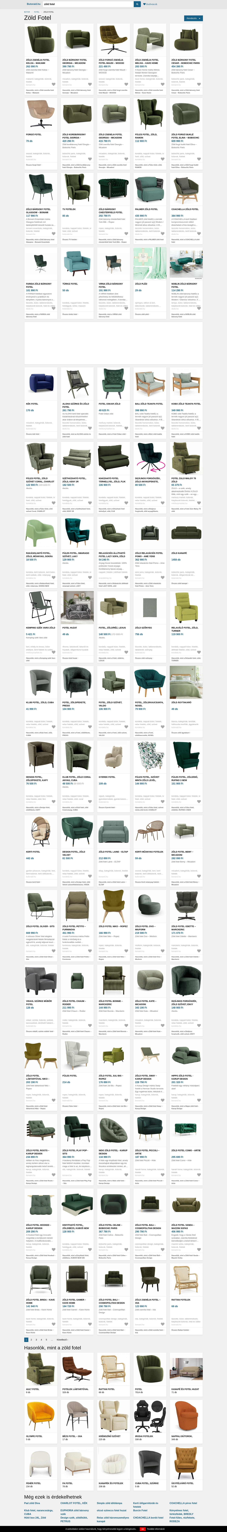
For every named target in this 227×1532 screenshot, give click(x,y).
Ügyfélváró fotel (183, 1483)
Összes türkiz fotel (70, 314)
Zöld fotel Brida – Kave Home (40, 1301)
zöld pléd (141, 284)
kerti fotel (33, 852)
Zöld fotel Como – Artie (186, 1150)
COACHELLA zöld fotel (185, 209)
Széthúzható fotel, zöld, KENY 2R (74, 480)
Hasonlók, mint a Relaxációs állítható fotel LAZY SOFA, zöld (113, 584)
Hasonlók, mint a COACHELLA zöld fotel (186, 241)
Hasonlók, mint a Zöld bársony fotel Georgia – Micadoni (77, 91)
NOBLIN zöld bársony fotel (184, 285)
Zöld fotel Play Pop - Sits (75, 1152)
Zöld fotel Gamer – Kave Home (74, 1301)
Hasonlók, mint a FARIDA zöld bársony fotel (38, 315)
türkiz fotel (70, 284)
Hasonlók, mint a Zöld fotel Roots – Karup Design (40, 1182)
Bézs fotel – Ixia (72, 1436)
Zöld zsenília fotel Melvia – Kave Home (147, 61)
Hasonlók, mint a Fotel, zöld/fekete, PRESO (76, 734)
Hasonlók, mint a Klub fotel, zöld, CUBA (39, 734)
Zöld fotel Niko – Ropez (113, 926)
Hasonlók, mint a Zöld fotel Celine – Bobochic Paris (113, 1257)
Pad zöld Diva (32, 1503)
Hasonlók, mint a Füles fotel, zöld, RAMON (148, 166)
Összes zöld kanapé (179, 583)
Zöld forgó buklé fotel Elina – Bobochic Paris (185, 137)
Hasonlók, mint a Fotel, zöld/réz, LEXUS (111, 659)
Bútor (27, 12)
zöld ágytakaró (181, 702)
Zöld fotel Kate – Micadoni (145, 1002)
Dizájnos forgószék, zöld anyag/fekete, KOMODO (148, 481)
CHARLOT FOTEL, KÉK (74, 1503)
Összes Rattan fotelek (180, 1330)
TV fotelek (69, 209)
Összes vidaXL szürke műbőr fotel (39, 1031)
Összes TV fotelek (70, 239)
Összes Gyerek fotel (107, 807)
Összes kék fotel (32, 434)
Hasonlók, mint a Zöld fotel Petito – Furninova (76, 958)
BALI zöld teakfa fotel (149, 404)
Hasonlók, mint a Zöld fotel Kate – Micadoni (148, 1032)
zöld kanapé (179, 553)
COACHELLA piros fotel (183, 1503)
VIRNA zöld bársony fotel (111, 285)
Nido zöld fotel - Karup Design (113, 1152)
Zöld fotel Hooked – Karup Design (38, 1226)
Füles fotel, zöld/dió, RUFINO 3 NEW (185, 778)
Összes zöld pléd (142, 314)
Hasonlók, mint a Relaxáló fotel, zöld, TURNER (186, 659)
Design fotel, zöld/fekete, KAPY (37, 778)
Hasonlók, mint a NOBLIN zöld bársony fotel (184, 315)
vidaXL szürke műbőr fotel (39, 1002)
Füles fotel (70, 1075)
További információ (156, 1529)
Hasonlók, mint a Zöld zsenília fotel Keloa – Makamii (40, 91)
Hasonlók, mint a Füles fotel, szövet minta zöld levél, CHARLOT (149, 809)
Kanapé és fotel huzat (185, 1389)
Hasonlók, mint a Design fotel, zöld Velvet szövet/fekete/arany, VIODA (76, 883)
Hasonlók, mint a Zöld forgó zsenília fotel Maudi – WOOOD (113, 91)
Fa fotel (68, 1483)
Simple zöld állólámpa (109, 1503)
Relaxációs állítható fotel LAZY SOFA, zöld (112, 555)
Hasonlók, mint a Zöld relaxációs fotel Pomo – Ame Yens (148, 584)
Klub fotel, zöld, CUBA (40, 702)
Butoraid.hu (34, 4)
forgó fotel (33, 134)
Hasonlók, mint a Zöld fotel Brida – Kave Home (40, 1331)
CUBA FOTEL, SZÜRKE (147, 1483)
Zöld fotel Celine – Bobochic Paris (110, 1226)
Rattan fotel (107, 1389)
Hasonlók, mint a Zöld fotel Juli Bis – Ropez (113, 1107)
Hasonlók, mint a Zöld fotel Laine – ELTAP (112, 883)
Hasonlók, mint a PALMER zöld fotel (149, 239)
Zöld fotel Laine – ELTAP (113, 852)
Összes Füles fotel (70, 1106)
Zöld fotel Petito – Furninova (74, 928)
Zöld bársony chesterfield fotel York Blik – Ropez (111, 212)
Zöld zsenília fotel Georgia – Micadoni (110, 136)
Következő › (62, 1339)
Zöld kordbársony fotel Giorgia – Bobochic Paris (74, 137)
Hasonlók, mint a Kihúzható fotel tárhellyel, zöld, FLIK (112, 510)
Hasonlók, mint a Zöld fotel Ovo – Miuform (148, 958)
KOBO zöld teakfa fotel (186, 404)
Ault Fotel (32, 1389)
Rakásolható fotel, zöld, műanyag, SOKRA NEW (39, 556)
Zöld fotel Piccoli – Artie (147, 1152)
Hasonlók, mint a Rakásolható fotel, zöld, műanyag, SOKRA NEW (40, 584)
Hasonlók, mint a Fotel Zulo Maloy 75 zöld (186, 510)
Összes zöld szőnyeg (143, 658)
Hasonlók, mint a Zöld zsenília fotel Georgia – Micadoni (113, 166)
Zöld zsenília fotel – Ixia (147, 1301)
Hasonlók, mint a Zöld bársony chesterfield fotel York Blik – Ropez (113, 241)
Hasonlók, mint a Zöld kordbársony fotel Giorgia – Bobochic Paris (76, 166)
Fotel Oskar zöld (109, 404)
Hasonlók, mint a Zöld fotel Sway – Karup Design (149, 1107)
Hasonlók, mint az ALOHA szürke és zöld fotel (77, 435)
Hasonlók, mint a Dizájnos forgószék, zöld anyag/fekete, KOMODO (146, 511)
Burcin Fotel (140, 1510)
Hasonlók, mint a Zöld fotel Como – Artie (185, 1182)
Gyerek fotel (107, 777)
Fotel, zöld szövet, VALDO (110, 704)
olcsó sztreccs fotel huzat (111, 1510)
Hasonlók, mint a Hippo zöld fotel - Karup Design (185, 1107)
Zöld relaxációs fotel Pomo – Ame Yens (149, 555)
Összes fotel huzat (70, 658)
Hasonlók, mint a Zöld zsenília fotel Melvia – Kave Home (149, 91)
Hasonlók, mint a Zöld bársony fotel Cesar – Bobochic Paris (186, 91)
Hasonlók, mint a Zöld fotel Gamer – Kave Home (77, 1331)
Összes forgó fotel (33, 165)
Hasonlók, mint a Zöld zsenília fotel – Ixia (149, 1331)
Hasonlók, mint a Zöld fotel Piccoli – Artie (149, 1182)
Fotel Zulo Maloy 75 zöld (184, 480)
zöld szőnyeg (143, 628)
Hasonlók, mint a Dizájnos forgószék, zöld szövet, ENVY (183, 1032)
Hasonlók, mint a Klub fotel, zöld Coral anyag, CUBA (75, 809)
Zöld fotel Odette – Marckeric (184, 928)
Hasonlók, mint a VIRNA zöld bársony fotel (110, 315)
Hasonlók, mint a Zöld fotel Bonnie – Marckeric (113, 1032)
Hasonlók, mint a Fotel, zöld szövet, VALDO (113, 734)
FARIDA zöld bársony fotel (38, 285)
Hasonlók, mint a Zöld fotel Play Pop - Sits (77, 1182)
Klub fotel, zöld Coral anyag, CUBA (77, 778)
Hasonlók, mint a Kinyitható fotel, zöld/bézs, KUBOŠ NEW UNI (76, 1257)
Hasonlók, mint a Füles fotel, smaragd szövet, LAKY (74, 584)
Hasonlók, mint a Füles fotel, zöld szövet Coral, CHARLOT (39, 510)
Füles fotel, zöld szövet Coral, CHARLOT (40, 480)
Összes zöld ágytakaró (181, 733)
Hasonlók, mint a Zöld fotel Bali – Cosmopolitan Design (148, 1257)
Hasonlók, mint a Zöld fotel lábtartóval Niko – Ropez (37, 1107)
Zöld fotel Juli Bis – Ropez (111, 1077)
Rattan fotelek (181, 1300)
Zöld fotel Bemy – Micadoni (182, 853)
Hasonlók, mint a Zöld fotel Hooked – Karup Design (40, 1257)
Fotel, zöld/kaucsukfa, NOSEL (149, 704)
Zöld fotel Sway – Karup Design (146, 1077)
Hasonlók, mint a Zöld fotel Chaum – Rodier (77, 1032)
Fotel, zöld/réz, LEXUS (112, 628)
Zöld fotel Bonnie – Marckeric (111, 1002)
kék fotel (32, 404)
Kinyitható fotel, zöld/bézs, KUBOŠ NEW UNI (76, 1228)
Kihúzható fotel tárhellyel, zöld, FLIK (112, 480)
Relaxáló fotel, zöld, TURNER (185, 629)
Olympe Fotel (34, 1436)
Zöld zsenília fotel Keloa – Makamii (38, 61)
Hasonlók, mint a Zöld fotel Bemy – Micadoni (185, 883)
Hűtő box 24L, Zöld (35, 1517)
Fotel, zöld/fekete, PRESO (74, 704)
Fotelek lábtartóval (76, 1389)
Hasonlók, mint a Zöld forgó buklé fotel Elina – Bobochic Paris (185, 166)
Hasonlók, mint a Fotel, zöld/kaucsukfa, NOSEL (144, 734)
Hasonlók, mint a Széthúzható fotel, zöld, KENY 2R (77, 510)
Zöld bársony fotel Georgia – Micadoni (75, 61)
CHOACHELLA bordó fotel (148, 1517)
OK (142, 1529)
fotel (36, 12)
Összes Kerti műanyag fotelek (147, 882)
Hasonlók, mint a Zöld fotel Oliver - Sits (40, 958)
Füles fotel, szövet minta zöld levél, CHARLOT (147, 780)
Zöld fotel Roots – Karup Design (37, 1152)
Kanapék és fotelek (111, 1483)
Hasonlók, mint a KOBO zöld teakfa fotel (185, 435)
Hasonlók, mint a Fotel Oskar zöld (112, 434)
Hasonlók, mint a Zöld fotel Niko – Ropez (112, 958)
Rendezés (192, 18)
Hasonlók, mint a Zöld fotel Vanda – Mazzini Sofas (186, 1257)
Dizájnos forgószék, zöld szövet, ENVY (184, 1002)
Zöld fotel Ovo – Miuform (145, 928)
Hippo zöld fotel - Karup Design (182, 1077)
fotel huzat (70, 628)
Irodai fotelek (144, 1436)
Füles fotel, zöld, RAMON (146, 136)
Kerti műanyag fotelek (149, 852)
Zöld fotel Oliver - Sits (40, 926)
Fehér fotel (33, 1483)
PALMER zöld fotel (146, 209)
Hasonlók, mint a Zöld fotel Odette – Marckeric (186, 958)
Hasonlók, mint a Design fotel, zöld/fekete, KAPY (38, 809)
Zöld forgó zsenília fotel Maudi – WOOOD (111, 61)
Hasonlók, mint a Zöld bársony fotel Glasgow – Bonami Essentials (40, 241)
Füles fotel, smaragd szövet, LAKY (76, 555)
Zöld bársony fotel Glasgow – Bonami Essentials (38, 212)
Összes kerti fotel (33, 882)
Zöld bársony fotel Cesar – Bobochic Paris (186, 61)
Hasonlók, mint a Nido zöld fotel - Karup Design (112, 1182)
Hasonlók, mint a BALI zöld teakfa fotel (148, 435)
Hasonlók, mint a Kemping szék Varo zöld (40, 659)
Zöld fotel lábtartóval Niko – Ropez (37, 1078)
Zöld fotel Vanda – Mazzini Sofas (183, 1226)
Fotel (138, 1389)
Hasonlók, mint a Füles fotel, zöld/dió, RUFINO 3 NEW (183, 809)
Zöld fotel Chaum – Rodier (74, 1002)
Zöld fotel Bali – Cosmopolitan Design (148, 1226)
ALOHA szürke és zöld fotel (76, 405)
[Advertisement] (113, 343)
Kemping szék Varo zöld (40, 628)
